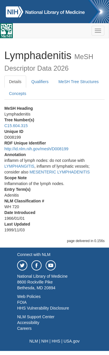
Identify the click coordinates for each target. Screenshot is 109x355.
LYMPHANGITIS (19, 166)
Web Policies (29, 296)
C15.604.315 (16, 125)
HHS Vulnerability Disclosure (43, 308)
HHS (56, 341)
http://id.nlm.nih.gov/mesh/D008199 (36, 149)
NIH (44, 341)
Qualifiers (40, 81)
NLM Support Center (35, 316)
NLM (33, 341)
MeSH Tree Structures (78, 81)
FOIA (22, 302)
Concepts (17, 93)
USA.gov (72, 341)
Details (15, 81)
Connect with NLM (33, 254)
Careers (24, 328)
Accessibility (28, 322)
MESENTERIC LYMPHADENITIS (59, 172)
